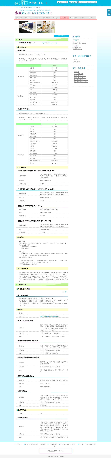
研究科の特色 (19, 17)
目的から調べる (24, 7)
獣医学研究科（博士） (80, 76)
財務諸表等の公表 (77, 49)
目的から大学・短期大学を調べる (68, 444)
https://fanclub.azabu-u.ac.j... (50, 43)
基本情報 (91, 17)
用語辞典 (43, 444)
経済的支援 (77, 61)
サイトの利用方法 (52, 444)
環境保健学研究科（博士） (81, 82)
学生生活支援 (37, 17)
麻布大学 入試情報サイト (79, 43)
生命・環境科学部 (78, 74)
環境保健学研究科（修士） (81, 80)
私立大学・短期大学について (31, 444)
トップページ (17, 7)
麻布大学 (30, 7)
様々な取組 (55, 17)
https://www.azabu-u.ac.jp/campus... (49, 316)
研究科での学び (28, 17)
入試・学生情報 (73, 17)
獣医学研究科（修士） (80, 78)
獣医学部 (76, 72)
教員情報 (82, 17)
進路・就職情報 (46, 17)
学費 (75, 59)
